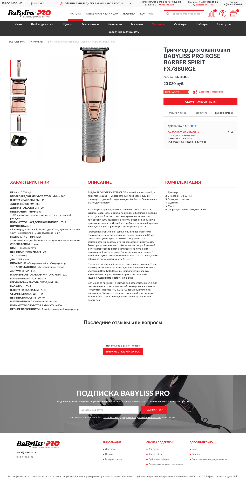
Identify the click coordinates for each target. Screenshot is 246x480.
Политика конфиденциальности (209, 459)
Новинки (129, 14)
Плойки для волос (42, 24)
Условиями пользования (149, 418)
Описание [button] (201, 113)
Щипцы (67, 24)
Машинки (137, 24)
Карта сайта (155, 454)
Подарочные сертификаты (123, 32)
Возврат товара (113, 459)
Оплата (109, 454)
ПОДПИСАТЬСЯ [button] (154, 410)
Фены (18, 24)
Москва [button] (190, 126)
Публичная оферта (158, 459)
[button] (203, 5)
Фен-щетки (115, 24)
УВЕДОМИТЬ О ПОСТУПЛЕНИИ (200, 102)
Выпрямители (90, 24)
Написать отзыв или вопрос (123, 352)
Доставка (110, 449)
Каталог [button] (75, 14)
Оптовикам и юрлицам (102, 14)
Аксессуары (224, 24)
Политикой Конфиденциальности (120, 418)
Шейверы (202, 24)
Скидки (196, 454)
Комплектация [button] (224, 113)
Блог (194, 449)
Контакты (147, 14)
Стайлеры (180, 24)
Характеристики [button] (178, 113)
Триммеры (158, 24)
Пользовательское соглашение (165, 464)
